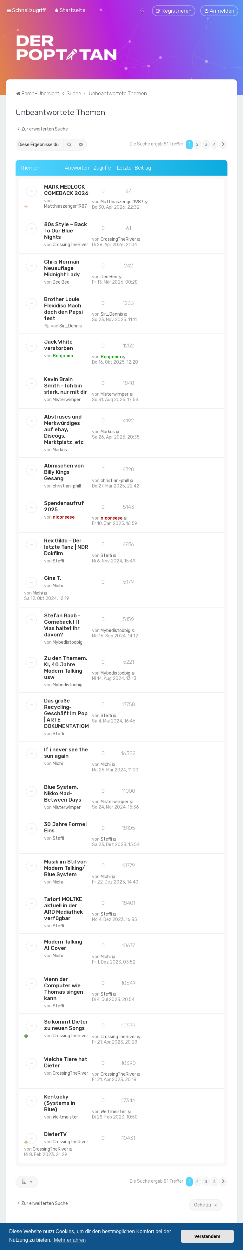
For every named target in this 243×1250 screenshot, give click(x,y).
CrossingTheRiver (70, 243)
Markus (60, 449)
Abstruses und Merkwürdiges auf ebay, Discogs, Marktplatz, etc (64, 428)
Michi (58, 585)
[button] (223, 143)
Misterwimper (67, 398)
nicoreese (64, 516)
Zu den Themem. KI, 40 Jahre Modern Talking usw (65, 666)
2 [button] (197, 143)
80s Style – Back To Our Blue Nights (65, 229)
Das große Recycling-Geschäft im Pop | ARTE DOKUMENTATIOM (66, 712)
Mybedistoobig (67, 641)
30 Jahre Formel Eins (65, 826)
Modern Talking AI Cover (63, 944)
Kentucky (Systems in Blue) (59, 1102)
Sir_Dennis (70, 325)
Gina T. (52, 577)
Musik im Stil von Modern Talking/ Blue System (65, 867)
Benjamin (63, 355)
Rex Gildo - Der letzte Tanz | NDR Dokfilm (66, 545)
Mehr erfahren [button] (70, 1240)
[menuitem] (69, 10)
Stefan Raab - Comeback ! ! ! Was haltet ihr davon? (62, 624)
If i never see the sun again (66, 751)
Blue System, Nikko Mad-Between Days (62, 792)
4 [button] (214, 143)
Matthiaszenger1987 (65, 205)
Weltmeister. (66, 1116)
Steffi (58, 560)
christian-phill (67, 485)
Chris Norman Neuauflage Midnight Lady (62, 267)
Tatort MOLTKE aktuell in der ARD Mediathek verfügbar (63, 908)
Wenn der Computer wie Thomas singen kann (63, 988)
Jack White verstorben (58, 344)
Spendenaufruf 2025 (64, 505)
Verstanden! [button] (207, 1236)
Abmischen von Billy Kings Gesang (64, 471)
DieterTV (55, 1133)
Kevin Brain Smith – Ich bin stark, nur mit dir (65, 384)
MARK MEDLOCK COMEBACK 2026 (66, 189)
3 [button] (206, 143)
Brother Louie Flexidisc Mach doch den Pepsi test (63, 307)
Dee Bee (61, 281)
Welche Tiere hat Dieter (65, 1061)
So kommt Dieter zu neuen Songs (66, 1024)
